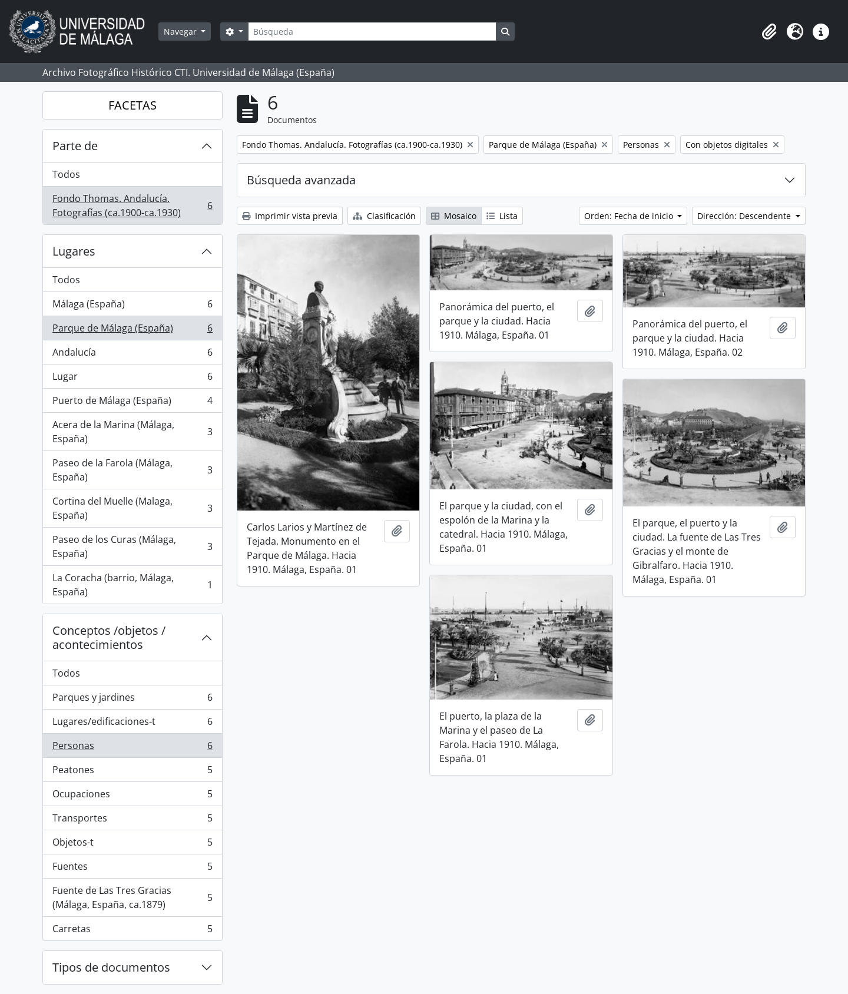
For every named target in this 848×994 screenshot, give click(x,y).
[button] (769, 32)
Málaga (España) (132, 306)
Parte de (75, 146)
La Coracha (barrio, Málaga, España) (132, 584)
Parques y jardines (132, 700)
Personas (132, 748)
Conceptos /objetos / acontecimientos (108, 637)
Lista (502, 215)
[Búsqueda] (372, 31)
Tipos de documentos (111, 967)
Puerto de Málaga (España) (132, 403)
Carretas (132, 931)
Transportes (132, 820)
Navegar (181, 31)
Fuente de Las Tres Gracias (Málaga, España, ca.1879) (132, 897)
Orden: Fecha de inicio (629, 215)
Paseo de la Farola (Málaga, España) (132, 469)
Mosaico (453, 215)
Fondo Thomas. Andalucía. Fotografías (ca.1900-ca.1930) (132, 205)
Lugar (132, 379)
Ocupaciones (132, 796)
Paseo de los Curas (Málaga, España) (132, 546)
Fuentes (132, 869)
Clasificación (384, 215)
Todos (66, 174)
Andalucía (132, 355)
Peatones (132, 772)
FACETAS (132, 105)
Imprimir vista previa (289, 215)
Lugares (73, 251)
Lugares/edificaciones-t (132, 724)
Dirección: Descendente (745, 215)
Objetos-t (132, 844)
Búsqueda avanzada (301, 180)
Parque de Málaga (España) (132, 330)
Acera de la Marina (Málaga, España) (132, 431)
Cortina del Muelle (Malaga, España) (132, 508)
